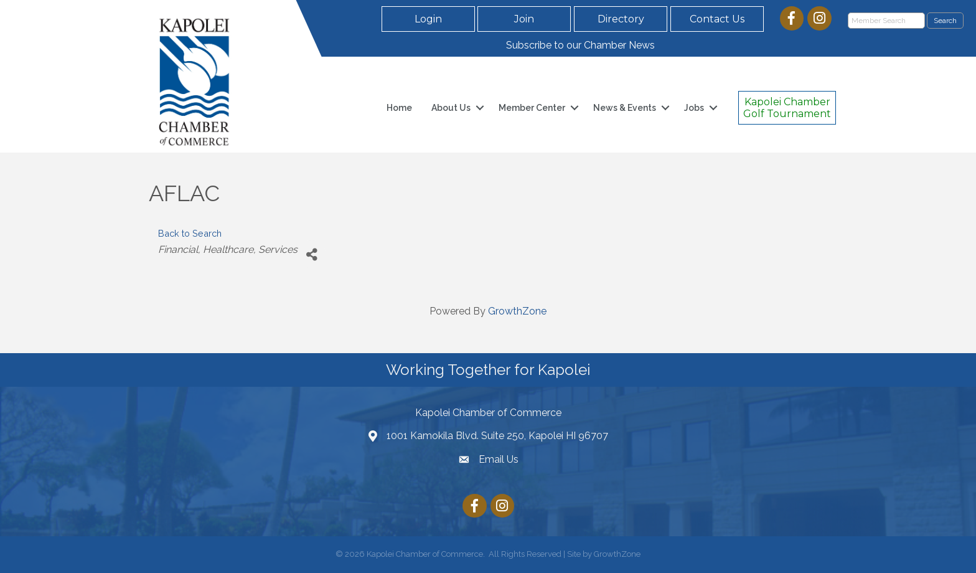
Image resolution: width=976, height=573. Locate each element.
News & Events (624, 108)
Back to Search (190, 233)
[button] (428, 19)
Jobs (694, 108)
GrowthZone (517, 311)
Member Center (532, 108)
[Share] (312, 254)
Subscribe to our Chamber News (580, 45)
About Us (451, 108)
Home (399, 108)
